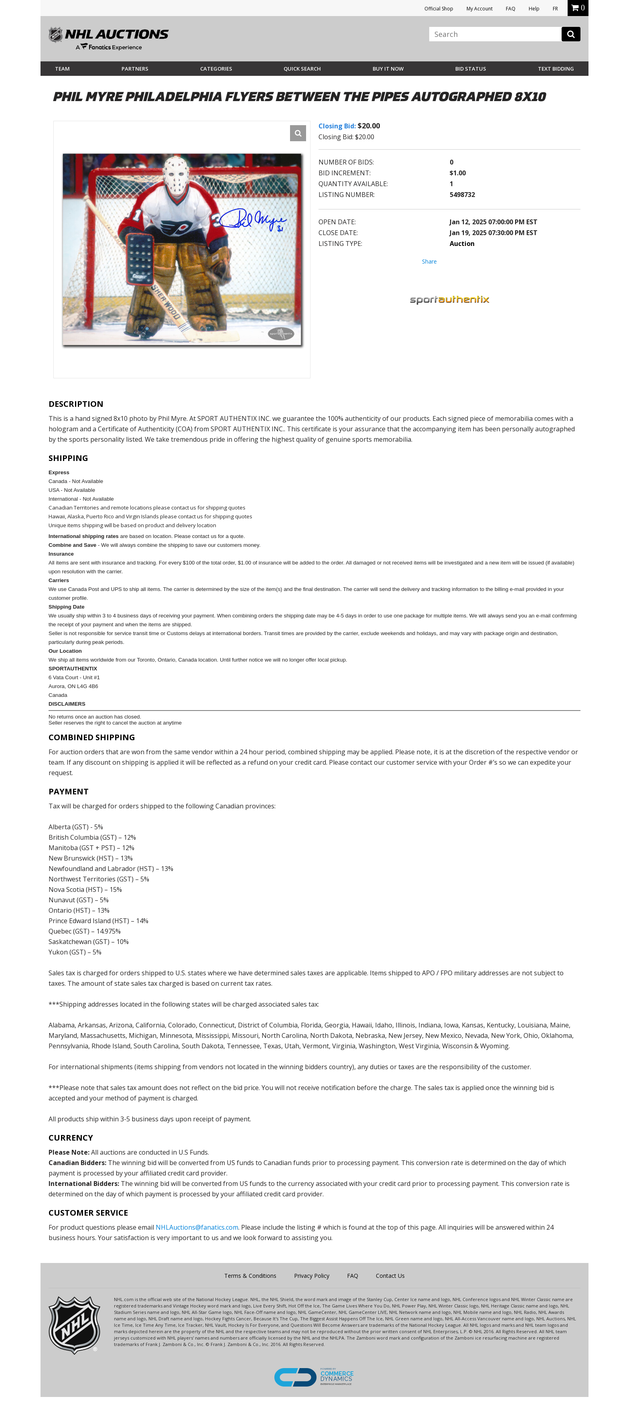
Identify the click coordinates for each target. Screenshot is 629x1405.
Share (429, 261)
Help (534, 8)
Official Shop (438, 8)
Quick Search (302, 68)
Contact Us (390, 1275)
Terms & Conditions (250, 1275)
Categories (216, 68)
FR (555, 8)
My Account (480, 8)
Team (62, 68)
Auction (462, 243)
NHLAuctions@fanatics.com (197, 1227)
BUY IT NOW (388, 68)
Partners (135, 68)
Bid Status (470, 68)
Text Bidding (556, 68)
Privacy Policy (311, 1275)
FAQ (510, 8)
